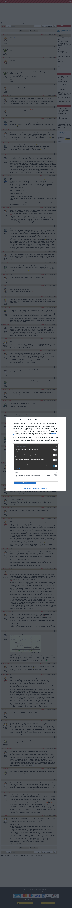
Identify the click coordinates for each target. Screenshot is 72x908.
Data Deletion (27, 488)
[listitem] (36, 446)
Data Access (36, 488)
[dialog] (36, 454)
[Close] (62, 419)
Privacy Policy (44, 488)
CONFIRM (25, 482)
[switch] (55, 450)
